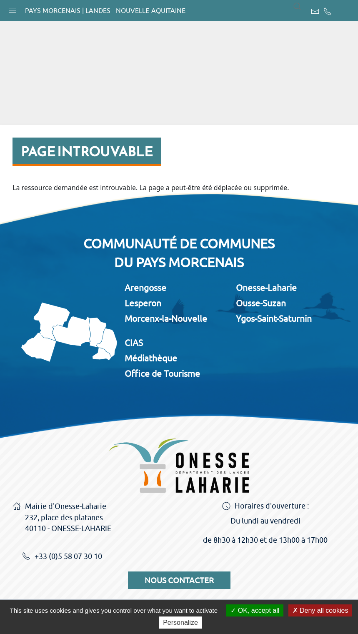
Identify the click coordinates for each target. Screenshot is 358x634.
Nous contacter (179, 580)
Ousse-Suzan (261, 303)
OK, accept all (254, 610)
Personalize (180, 622)
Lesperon (143, 303)
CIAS (134, 343)
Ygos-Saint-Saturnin (274, 318)
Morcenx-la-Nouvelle (166, 318)
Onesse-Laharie (266, 288)
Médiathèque (151, 358)
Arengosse (145, 288)
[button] (12, 8)
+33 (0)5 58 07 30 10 (62, 557)
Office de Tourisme (162, 373)
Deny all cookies (320, 610)
